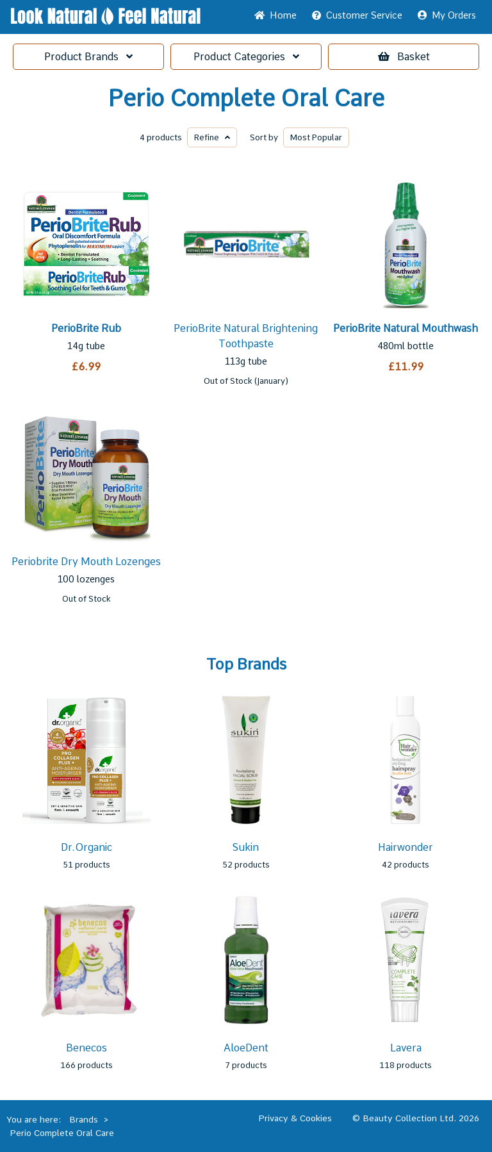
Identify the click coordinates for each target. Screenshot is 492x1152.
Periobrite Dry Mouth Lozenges (86, 561)
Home (275, 15)
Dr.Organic (86, 847)
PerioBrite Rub (86, 328)
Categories (246, 57)
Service (357, 15)
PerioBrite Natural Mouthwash (405, 328)
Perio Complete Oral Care (246, 98)
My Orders (447, 15)
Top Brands (246, 664)
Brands (88, 57)
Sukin (246, 847)
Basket (404, 57)
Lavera (406, 1048)
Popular (316, 137)
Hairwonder (405, 847)
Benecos (86, 1048)
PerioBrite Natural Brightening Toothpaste (246, 336)
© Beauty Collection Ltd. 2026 (415, 1118)
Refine (212, 137)
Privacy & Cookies (295, 1118)
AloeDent (246, 1048)
